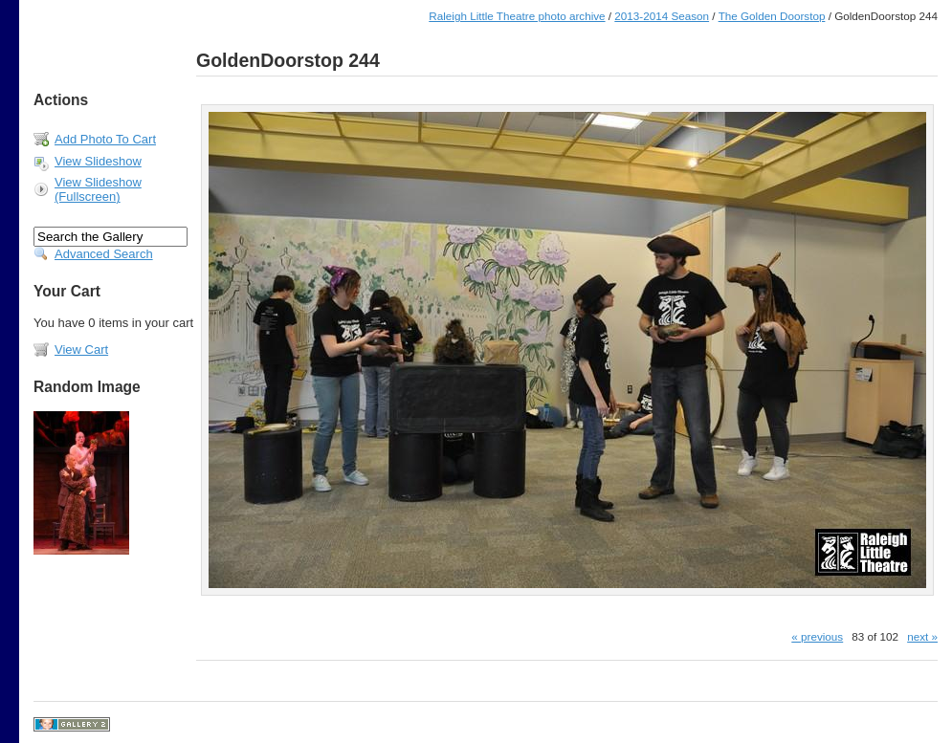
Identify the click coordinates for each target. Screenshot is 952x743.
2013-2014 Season (661, 16)
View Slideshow (98, 161)
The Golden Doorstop (772, 16)
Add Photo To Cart (105, 139)
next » (922, 636)
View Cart (81, 349)
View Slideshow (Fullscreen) (98, 189)
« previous (817, 636)
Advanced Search (104, 254)
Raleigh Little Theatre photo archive (517, 16)
